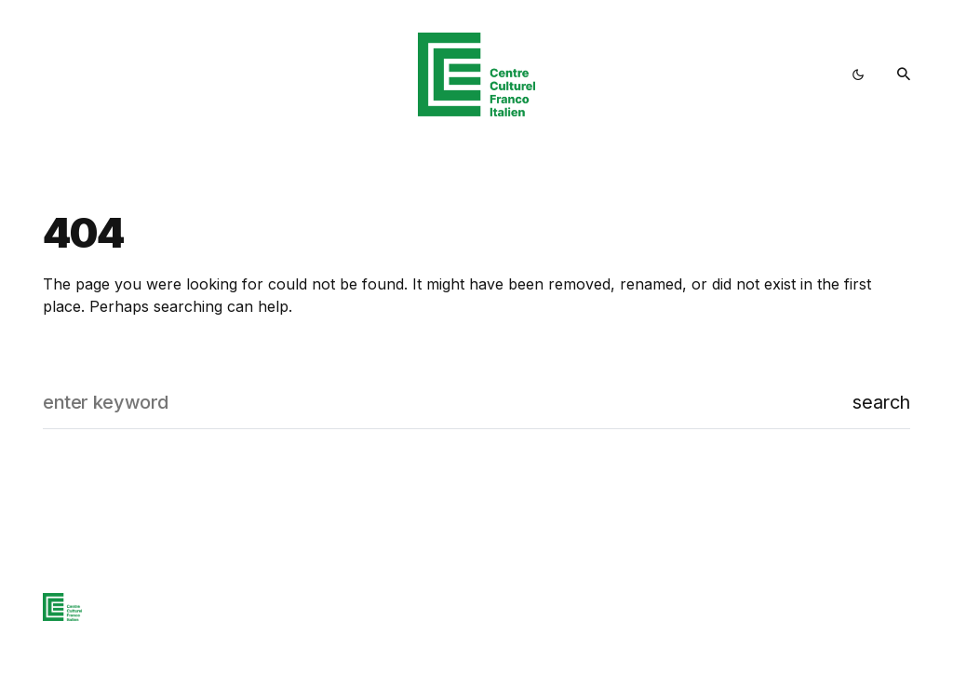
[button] (858, 74)
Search (881, 402)
